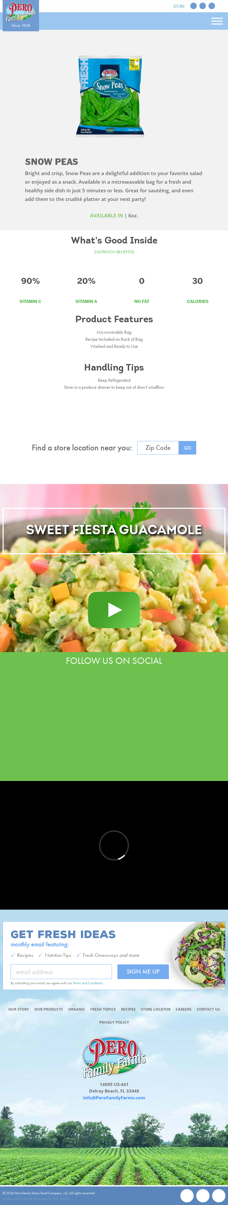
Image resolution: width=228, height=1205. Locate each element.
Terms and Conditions (88, 983)
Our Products (48, 1009)
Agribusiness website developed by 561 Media (36, 1198)
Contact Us (208, 1009)
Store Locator (155, 1009)
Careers (184, 1009)
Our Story (18, 1009)
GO (187, 448)
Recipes (128, 1009)
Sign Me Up (143, 971)
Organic (76, 1009)
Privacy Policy (114, 1022)
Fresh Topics (103, 1009)
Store (179, 6)
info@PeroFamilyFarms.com (114, 1098)
